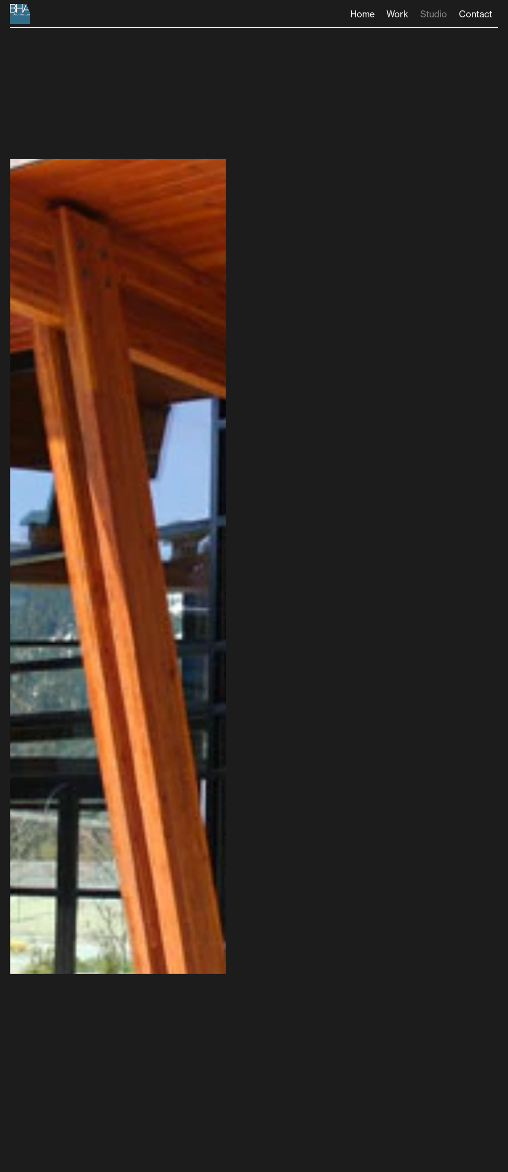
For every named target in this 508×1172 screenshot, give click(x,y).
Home (362, 13)
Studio (433, 13)
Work (397, 13)
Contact (475, 13)
